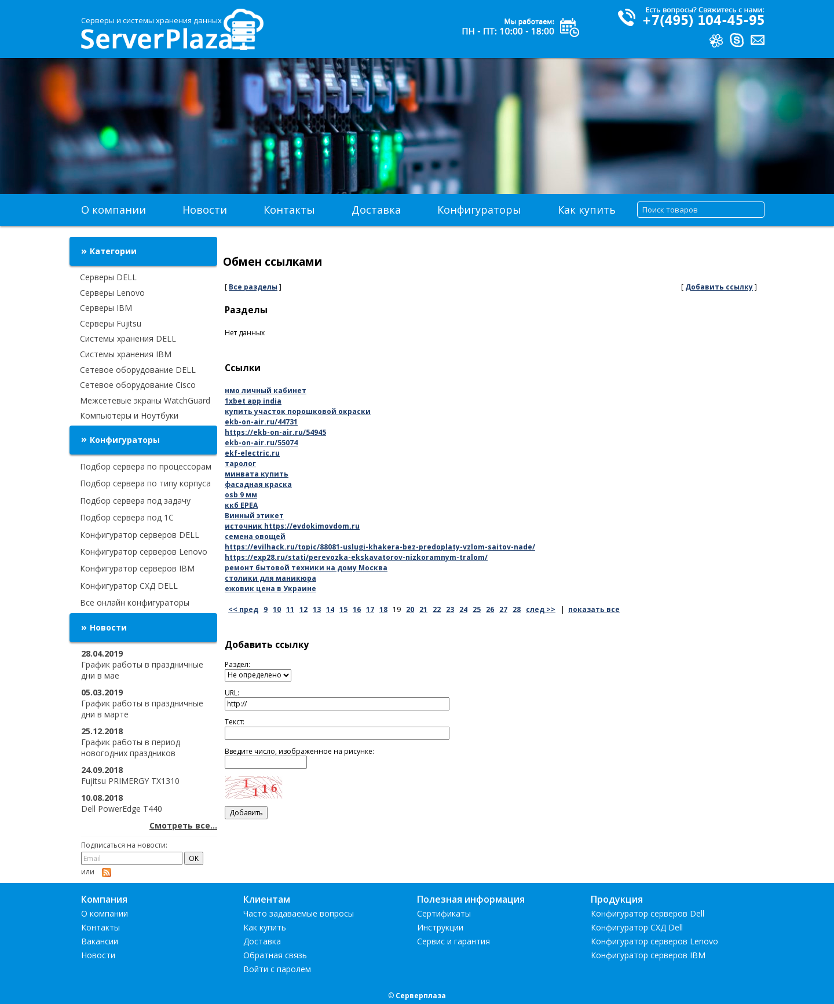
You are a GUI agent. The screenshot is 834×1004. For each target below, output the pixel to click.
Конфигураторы (479, 210)
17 (370, 609)
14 (330, 609)
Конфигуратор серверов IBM (137, 568)
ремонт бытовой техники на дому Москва (306, 568)
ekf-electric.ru (252, 453)
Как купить (587, 210)
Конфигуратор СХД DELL (129, 585)
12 (303, 609)
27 (503, 609)
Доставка (376, 210)
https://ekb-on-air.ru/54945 (275, 432)
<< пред (243, 609)
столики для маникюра (270, 578)
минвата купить (256, 474)
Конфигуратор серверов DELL (139, 534)
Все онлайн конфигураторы (134, 602)
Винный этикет (254, 516)
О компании (113, 210)
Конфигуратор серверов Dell (647, 913)
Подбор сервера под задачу (135, 500)
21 (423, 609)
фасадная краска (258, 484)
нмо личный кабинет (265, 390)
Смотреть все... (183, 825)
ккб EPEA (241, 505)
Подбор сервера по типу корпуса (145, 483)
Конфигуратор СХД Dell (637, 927)
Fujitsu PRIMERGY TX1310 (130, 780)
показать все (594, 609)
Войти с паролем (277, 968)
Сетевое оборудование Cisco (138, 384)
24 (463, 609)
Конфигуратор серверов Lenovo (143, 551)
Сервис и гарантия (453, 941)
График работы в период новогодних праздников (130, 747)
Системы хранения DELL (128, 338)
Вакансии (99, 941)
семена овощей (255, 536)
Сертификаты (444, 913)
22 (437, 609)
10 (277, 609)
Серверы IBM (106, 307)
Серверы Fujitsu (110, 323)
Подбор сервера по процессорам (145, 466)
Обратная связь (275, 955)
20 (410, 609)
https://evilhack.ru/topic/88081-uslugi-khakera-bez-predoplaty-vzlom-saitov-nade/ (380, 547)
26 (490, 609)
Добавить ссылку (719, 287)
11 (290, 609)
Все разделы (253, 287)
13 (317, 609)
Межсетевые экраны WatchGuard (145, 400)
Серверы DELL (108, 277)
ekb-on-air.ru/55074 (261, 443)
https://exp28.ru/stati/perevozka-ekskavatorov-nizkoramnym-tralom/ (356, 557)
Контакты (289, 210)
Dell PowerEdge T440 (121, 808)
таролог (240, 463)
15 (343, 609)
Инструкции (440, 927)
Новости (204, 210)
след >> (540, 609)
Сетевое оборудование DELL (138, 369)
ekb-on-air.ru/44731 (261, 422)
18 (383, 609)
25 (477, 609)
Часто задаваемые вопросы (298, 913)
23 (450, 609)
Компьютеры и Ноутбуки (129, 415)
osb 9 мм (241, 495)
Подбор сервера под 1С (127, 517)
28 (517, 609)
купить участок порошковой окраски (298, 411)
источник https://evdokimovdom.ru (292, 526)
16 (357, 609)
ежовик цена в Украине (270, 588)
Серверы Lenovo (112, 292)
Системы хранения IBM (125, 354)
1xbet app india (253, 401)
